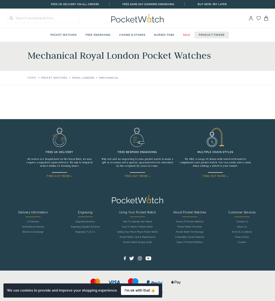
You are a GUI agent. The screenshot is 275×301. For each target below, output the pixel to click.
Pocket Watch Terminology (190, 232)
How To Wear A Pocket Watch (137, 227)
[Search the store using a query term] (46, 18)
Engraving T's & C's (85, 232)
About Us (242, 227)
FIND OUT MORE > (59, 176)
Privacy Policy (242, 237)
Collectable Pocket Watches (189, 237)
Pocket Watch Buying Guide (137, 242)
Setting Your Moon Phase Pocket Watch (137, 232)
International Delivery (33, 227)
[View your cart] (266, 18)
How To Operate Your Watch (137, 222)
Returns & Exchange (33, 232)
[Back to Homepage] (137, 18)
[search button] (10, 18)
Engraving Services (85, 222)
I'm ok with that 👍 (140, 290)
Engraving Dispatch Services (85, 227)
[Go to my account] (259, 18)
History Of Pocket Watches (189, 222)
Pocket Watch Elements (189, 227)
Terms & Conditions (242, 232)
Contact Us (242, 222)
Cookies (242, 242)
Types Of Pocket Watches (189, 242)
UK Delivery (33, 222)
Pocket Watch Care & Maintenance (137, 237)
